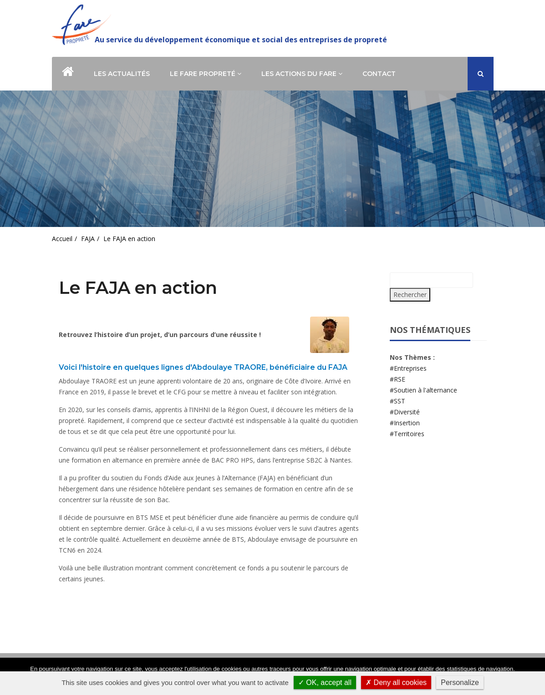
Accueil (62, 238)
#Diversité (405, 412)
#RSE (397, 379)
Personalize (460, 682)
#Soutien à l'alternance (423, 390)
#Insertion (405, 422)
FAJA (88, 238)
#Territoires (407, 433)
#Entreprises (408, 368)
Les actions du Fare (301, 74)
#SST (397, 401)
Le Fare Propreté (205, 74)
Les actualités (122, 74)
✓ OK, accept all (324, 682)
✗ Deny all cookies (396, 682)
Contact (379, 74)
